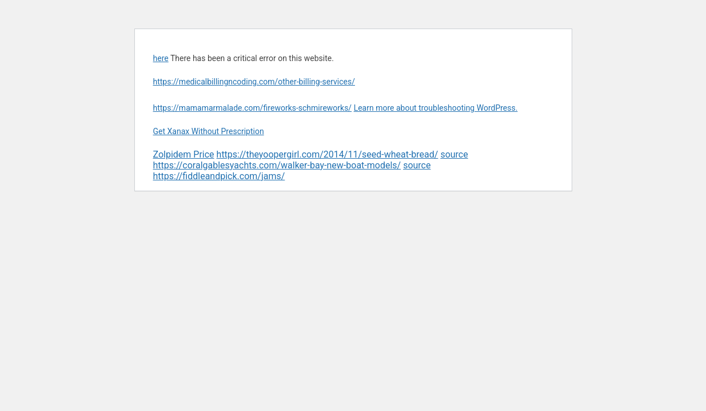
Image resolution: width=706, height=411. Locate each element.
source (454, 154)
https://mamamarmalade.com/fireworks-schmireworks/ (252, 107)
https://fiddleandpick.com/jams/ (219, 176)
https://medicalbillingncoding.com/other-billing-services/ (254, 81)
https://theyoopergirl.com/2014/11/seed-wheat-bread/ (327, 154)
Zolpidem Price (183, 154)
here (161, 58)
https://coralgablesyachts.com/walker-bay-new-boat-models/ (277, 165)
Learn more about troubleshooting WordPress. (436, 107)
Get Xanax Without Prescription (208, 131)
